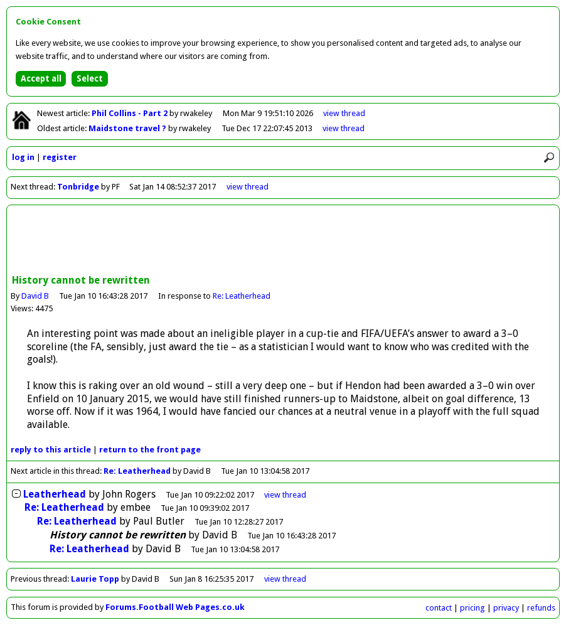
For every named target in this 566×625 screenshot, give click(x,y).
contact (438, 607)
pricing (472, 607)
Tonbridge (78, 186)
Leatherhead (54, 494)
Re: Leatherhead (241, 296)
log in (23, 157)
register (60, 157)
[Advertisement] (283, 241)
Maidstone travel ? (128, 128)
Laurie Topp (95, 579)
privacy (506, 607)
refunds (541, 607)
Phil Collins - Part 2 (130, 113)
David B (35, 296)
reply (51, 449)
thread (285, 494)
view (344, 113)
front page (150, 449)
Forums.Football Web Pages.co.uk (175, 607)
